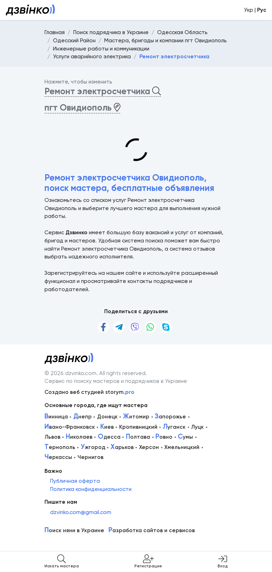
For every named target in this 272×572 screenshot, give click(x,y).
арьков (122, 447)
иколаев (79, 437)
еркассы (58, 457)
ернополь (59, 447)
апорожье (170, 416)
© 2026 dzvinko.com (70, 373)
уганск (174, 427)
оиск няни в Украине (74, 530)
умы (185, 437)
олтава (138, 437)
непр (82, 416)
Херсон (149, 447)
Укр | (255, 10)
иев (107, 427)
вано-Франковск (69, 427)
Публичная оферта (75, 481)
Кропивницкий (138, 427)
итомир (136, 416)
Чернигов (90, 457)
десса (109, 437)
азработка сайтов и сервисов (151, 530)
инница (56, 416)
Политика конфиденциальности (91, 489)
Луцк (197, 427)
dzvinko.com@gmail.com (80, 512)
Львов (52, 437)
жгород (93, 447)
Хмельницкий (181, 447)
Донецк (107, 416)
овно (163, 437)
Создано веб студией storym (89, 392)
